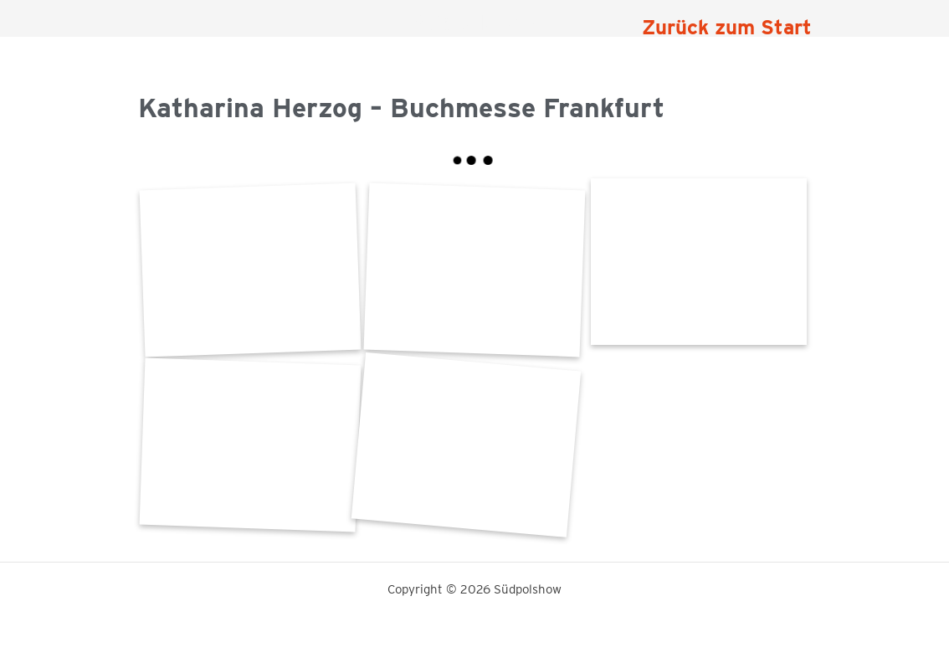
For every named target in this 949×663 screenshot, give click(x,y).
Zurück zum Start (727, 27)
